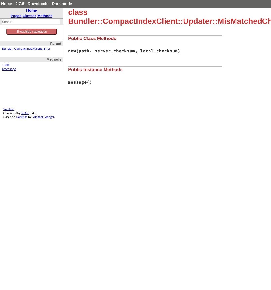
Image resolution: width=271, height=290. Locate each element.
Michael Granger (43, 117)
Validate (8, 109)
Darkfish (21, 117)
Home (6, 4)
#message (9, 69)
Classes (29, 16)
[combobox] (31, 21)
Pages (16, 16)
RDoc (25, 113)
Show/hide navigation (31, 31)
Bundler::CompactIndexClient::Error (26, 48)
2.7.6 (20, 4)
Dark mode (62, 4)
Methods (44, 16)
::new (5, 65)
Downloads (38, 4)
